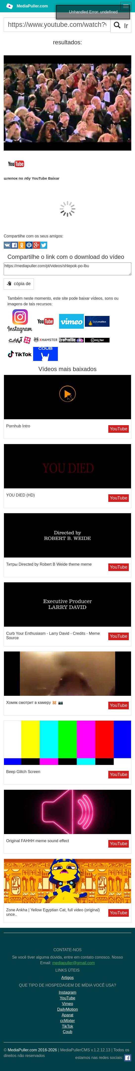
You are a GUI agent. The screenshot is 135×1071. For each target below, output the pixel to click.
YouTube (118, 428)
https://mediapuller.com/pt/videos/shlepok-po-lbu (67, 269)
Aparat (67, 1015)
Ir (121, 26)
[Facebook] (127, 1057)
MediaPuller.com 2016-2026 (32, 1050)
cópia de (19, 283)
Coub (67, 1032)
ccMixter (67, 1021)
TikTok (67, 1026)
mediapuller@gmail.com (73, 963)
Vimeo (67, 1004)
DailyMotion (67, 1009)
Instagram (67, 992)
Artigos (67, 978)
